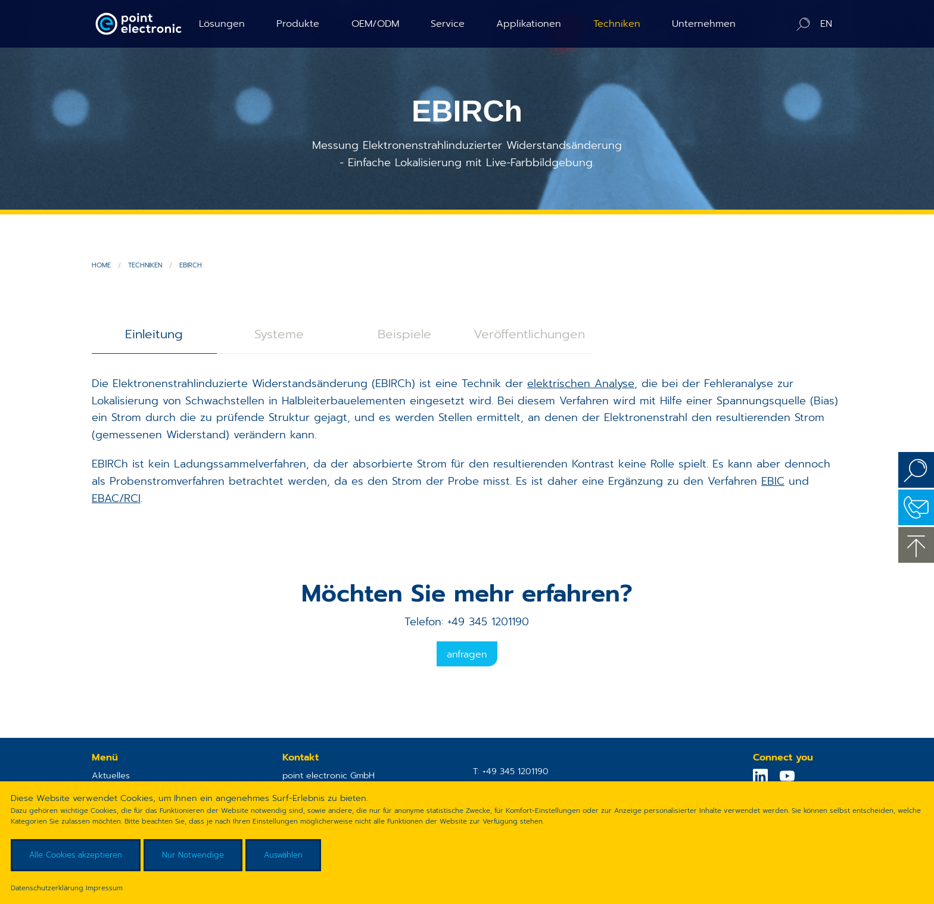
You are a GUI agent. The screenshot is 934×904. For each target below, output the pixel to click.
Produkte (297, 23)
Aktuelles (111, 775)
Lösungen (222, 23)
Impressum (104, 888)
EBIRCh (190, 265)
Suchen (916, 470)
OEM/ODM (375, 23)
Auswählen (283, 855)
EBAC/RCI (116, 498)
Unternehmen (704, 23)
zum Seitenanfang (916, 545)
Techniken (616, 23)
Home (101, 265)
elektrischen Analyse (580, 383)
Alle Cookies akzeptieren (75, 855)
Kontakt (916, 507)
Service (448, 23)
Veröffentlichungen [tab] (529, 334)
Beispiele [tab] (404, 334)
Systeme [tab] (279, 334)
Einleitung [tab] (154, 334)
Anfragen (467, 654)
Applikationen (528, 23)
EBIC (772, 481)
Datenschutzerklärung (47, 888)
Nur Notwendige (193, 855)
